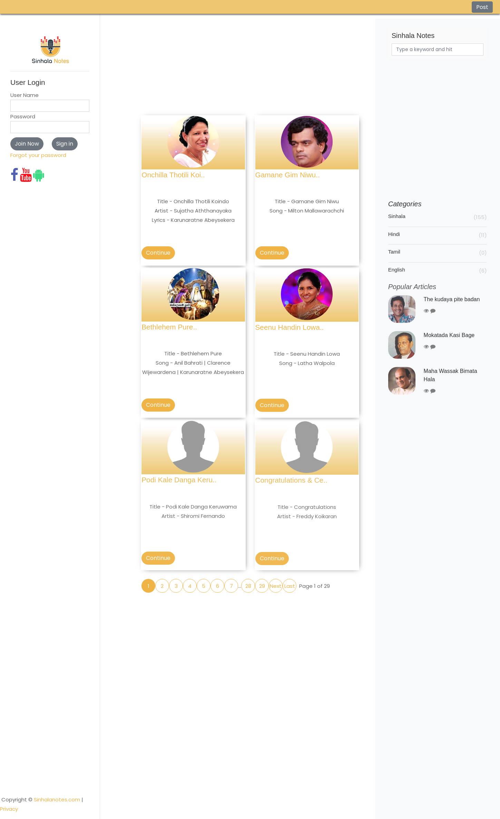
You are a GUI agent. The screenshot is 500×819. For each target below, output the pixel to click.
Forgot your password (38, 155)
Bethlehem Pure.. (169, 331)
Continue (158, 253)
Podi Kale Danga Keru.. (178, 488)
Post (482, 7)
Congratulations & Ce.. (291, 490)
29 (262, 586)
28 (248, 586)
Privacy (9, 775)
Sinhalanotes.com (57, 765)
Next (276, 586)
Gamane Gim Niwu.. (287, 175)
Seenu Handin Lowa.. (289, 333)
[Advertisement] (250, 67)
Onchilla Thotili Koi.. (173, 175)
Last (289, 586)
